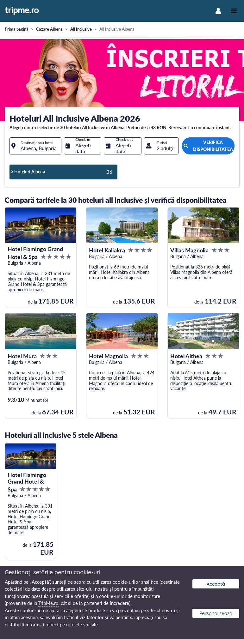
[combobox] (35, 145)
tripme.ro (22, 10)
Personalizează (216, 613)
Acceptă (216, 584)
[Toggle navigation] (233, 11)
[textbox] (35, 146)
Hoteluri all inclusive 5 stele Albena (61, 435)
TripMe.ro (48, 603)
